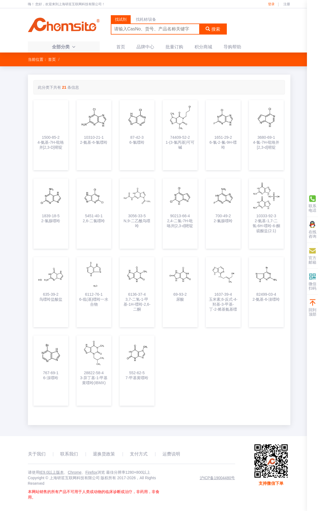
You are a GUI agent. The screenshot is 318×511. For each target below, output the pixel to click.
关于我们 (37, 454)
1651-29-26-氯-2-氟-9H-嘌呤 (223, 142)
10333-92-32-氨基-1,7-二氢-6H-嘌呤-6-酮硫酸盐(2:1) (266, 223)
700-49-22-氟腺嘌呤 (223, 218)
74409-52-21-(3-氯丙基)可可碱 (179, 142)
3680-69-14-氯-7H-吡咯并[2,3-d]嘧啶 (266, 142)
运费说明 (171, 454)
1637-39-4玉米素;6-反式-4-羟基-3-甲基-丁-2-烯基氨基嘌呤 (223, 302)
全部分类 (63, 46)
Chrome (75, 472)
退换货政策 (104, 454)
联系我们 (69, 454)
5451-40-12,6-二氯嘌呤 (94, 218)
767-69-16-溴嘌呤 (50, 375)
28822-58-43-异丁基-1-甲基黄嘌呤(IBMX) (94, 378)
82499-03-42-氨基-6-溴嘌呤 (266, 297)
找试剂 (121, 19)
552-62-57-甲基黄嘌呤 (136, 375)
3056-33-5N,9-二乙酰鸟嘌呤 (136, 221)
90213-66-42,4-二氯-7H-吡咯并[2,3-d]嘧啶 (180, 221)
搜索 (213, 29)
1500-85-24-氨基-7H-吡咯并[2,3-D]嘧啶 (51, 142)
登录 (271, 4)
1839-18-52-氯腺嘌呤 (50, 218)
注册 (286, 4)
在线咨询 (312, 229)
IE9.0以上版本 (52, 472)
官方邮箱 (312, 255)
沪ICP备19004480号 (217, 478)
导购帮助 (232, 46)
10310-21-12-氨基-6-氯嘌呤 (94, 140)
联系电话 (312, 203)
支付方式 (139, 454)
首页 (120, 46)
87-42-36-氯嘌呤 (136, 140)
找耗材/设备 (146, 19)
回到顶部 (312, 307)
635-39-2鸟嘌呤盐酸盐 (50, 297)
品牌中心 (145, 46)
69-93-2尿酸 (179, 297)
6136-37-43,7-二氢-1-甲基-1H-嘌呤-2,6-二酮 (137, 301)
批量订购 (174, 46)
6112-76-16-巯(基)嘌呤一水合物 (94, 299)
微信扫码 (312, 281)
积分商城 (203, 46)
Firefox (91, 472)
